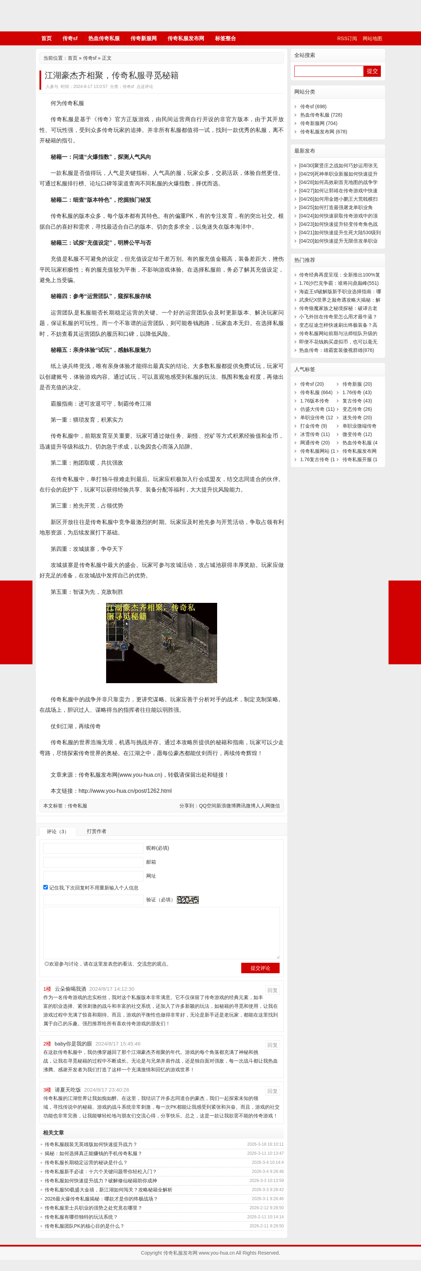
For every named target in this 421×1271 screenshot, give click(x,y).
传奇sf (69, 38)
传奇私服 (77, 805)
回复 (272, 1001)
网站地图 (372, 38)
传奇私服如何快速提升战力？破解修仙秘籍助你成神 (101, 1192)
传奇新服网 (144, 38)
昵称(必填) (157, 848)
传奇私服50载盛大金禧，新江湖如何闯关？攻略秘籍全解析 (108, 1201)
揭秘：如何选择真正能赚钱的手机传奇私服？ (93, 1164)
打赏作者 (96, 831)
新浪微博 (226, 805)
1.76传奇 (357, 392)
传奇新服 (357, 384)
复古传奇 (357, 401)
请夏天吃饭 (68, 1101)
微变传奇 (357, 434)
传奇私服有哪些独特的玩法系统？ (81, 1228)
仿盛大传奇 (317, 409)
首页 (46, 38)
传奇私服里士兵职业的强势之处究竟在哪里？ (93, 1219)
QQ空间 (207, 805)
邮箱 (150, 862)
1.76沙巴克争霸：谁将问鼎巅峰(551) (339, 283)
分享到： (189, 805)
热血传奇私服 (104, 38)
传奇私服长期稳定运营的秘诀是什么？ (86, 1173)
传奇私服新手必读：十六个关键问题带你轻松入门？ (101, 1182)
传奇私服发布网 (78, 15)
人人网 (263, 805)
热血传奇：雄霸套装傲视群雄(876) (336, 350)
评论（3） (58, 831)
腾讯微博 (246, 805)
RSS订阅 (347, 38)
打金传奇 (313, 426)
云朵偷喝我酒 (70, 1000)
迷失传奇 (357, 417)
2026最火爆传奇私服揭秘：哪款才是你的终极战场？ (101, 1210)
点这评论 (144, 86)
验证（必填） (160, 899)
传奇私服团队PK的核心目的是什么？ (85, 1237)
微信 (275, 805)
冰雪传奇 (315, 434)
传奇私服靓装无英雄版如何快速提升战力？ (91, 1155)
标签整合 (225, 38)
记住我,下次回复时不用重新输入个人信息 (94, 888)
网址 (150, 876)
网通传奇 (315, 442)
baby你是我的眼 (74, 1055)
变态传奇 (357, 409)
